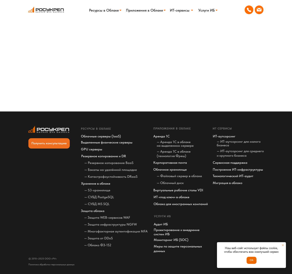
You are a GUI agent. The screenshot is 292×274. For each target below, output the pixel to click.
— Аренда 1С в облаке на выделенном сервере (175, 144)
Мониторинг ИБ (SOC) (171, 240)
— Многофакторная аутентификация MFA (116, 231)
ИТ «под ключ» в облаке (171, 197)
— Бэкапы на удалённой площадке (110, 170)
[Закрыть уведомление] (283, 245)
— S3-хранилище (97, 190)
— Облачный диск (170, 183)
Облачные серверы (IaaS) (101, 136)
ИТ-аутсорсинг (224, 136)
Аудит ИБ (161, 224)
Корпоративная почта (170, 163)
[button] (49, 143)
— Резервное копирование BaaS (108, 163)
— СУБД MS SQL (97, 204)
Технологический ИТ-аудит (233, 176)
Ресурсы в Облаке (104, 10)
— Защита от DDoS (98, 238)
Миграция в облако (227, 183)
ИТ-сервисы (179, 10)
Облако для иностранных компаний (181, 204)
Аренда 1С (161, 136)
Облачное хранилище (170, 169)
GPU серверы (91, 149)
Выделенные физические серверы (106, 142)
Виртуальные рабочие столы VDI (178, 190)
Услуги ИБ (206, 10)
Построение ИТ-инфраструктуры (238, 169)
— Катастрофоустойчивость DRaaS (110, 176)
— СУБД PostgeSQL (99, 197)
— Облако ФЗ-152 (97, 245)
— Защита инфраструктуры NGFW (110, 224)
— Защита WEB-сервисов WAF (107, 217)
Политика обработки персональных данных (51, 264)
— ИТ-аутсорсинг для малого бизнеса (239, 143)
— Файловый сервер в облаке (179, 176)
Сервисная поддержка (230, 163)
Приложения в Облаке (144, 10)
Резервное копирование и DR (103, 156)
